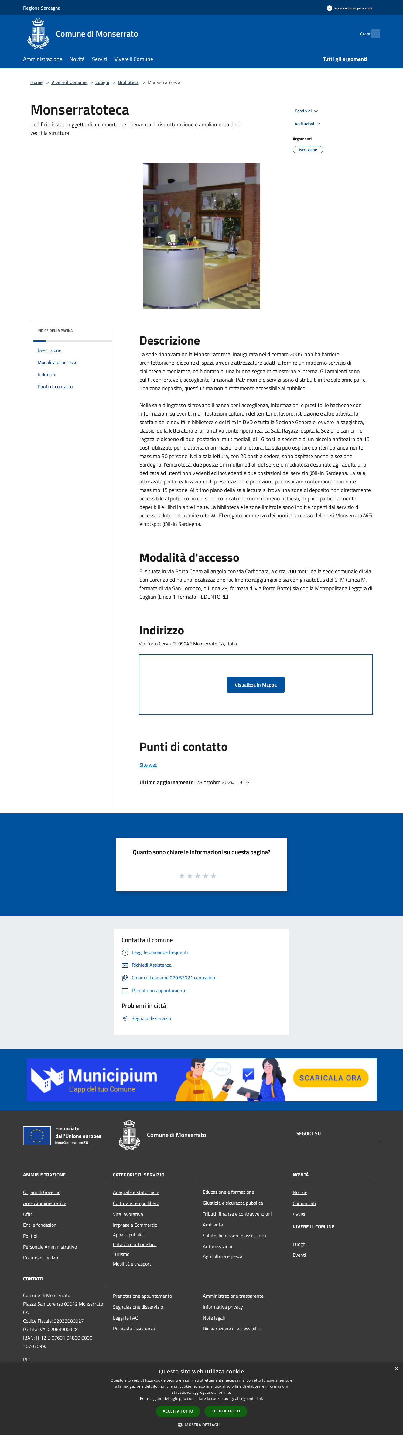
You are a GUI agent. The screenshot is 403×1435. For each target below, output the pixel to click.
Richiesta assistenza (134, 1328)
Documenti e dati (40, 1257)
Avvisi (299, 1214)
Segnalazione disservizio (138, 1306)
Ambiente (213, 1224)
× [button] (396, 1369)
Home (36, 82)
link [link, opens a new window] (260, 1398)
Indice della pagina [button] (55, 330)
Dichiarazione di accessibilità (232, 1328)
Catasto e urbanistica (135, 1244)
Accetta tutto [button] (178, 1411)
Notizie (300, 1192)
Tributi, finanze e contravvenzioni (237, 1213)
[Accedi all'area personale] (349, 8)
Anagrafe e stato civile (136, 1192)
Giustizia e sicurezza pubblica (233, 1202)
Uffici (28, 1214)
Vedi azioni (308, 124)
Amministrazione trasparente (233, 1296)
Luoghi (102, 82)
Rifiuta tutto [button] (225, 1410)
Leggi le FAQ (125, 1317)
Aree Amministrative (44, 1203)
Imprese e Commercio (135, 1225)
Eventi (299, 1255)
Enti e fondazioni (40, 1225)
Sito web (148, 764)
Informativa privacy (223, 1306)
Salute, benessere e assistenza (234, 1235)
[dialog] (201, 1399)
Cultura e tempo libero (136, 1203)
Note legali (214, 1317)
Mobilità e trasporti (132, 1263)
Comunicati (304, 1203)
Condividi (307, 111)
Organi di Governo (41, 1192)
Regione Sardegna (41, 8)
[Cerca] (373, 33)
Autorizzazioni (217, 1246)
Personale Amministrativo (50, 1246)
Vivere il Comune (69, 82)
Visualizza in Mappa (256, 684)
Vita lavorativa (128, 1214)
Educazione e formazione (228, 1192)
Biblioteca (128, 82)
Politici (30, 1235)
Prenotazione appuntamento (142, 1296)
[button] (202, 1425)
